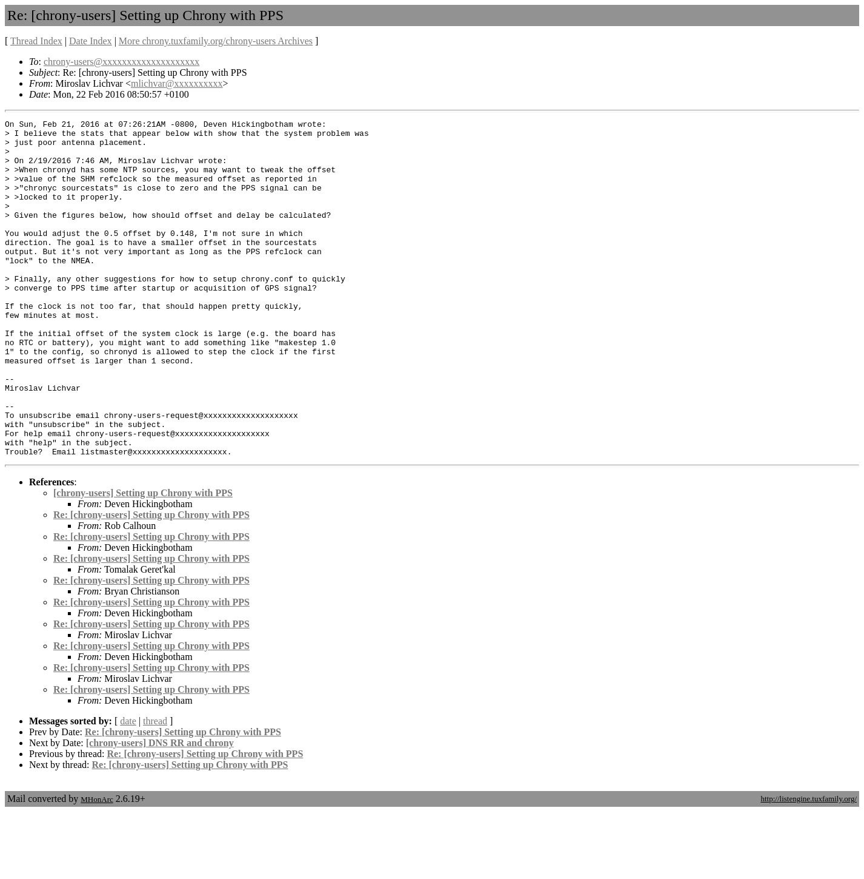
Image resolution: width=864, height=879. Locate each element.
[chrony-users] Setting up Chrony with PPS (143, 560)
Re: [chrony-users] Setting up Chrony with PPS (151, 582)
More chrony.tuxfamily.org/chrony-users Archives (216, 41)
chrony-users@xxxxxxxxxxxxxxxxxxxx (121, 61)
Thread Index (36, 41)
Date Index (90, 41)
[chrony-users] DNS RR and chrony (160, 810)
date (128, 788)
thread (155, 788)
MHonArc (97, 866)
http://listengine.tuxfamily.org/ (808, 866)
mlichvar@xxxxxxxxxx (177, 83)
